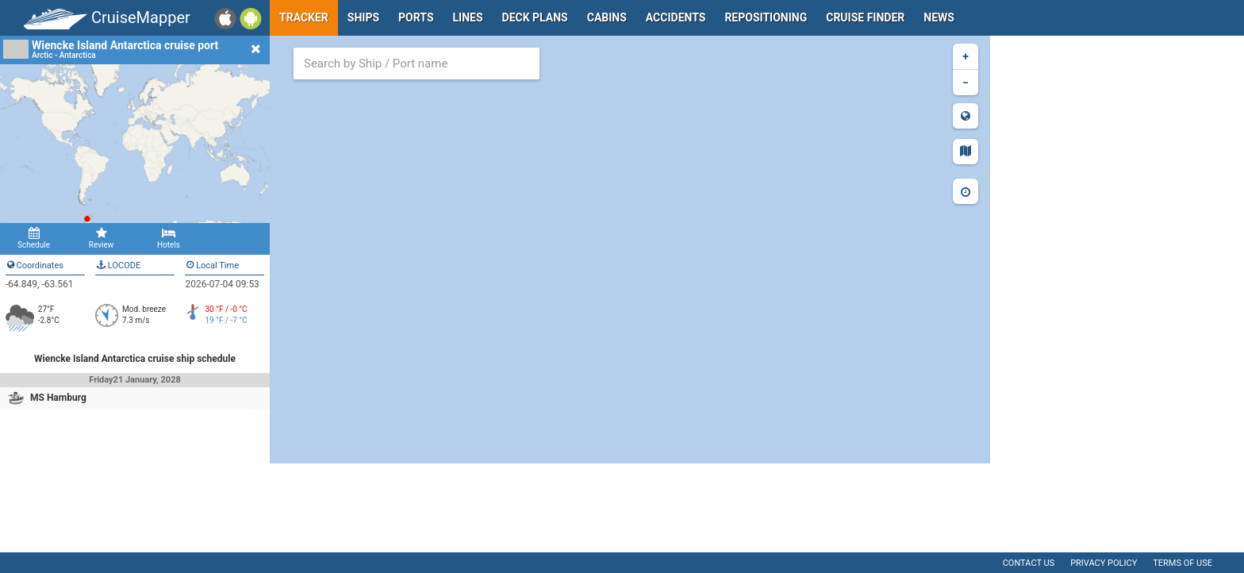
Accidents (676, 17)
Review (101, 238)
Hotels (168, 238)
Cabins (607, 17)
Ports (415, 17)
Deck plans (535, 17)
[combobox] (416, 63)
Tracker (303, 17)
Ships (363, 17)
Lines (468, 17)
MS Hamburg (58, 397)
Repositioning (765, 17)
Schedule (33, 238)
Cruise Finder (865, 17)
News (938, 17)
